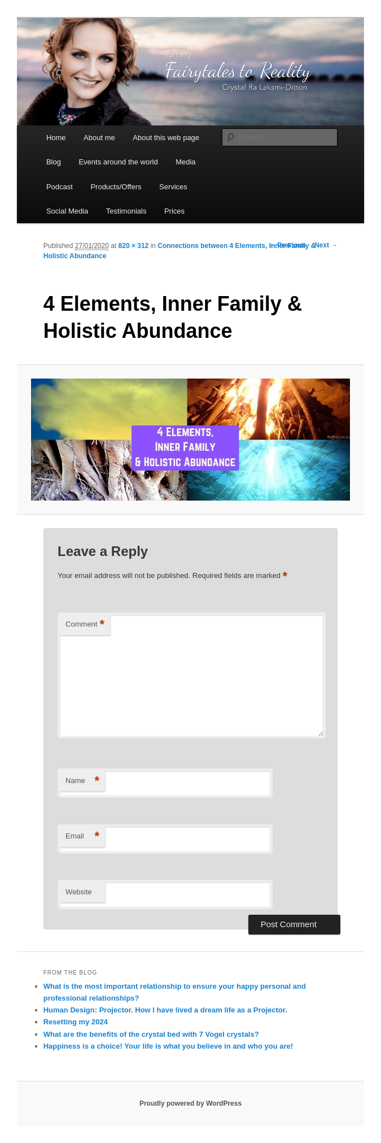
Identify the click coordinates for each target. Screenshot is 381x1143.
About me (99, 137)
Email (82, 836)
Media (185, 162)
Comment (84, 624)
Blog (53, 162)
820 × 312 (134, 246)
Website (78, 892)
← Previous (287, 245)
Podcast (59, 186)
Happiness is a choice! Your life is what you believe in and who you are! (168, 1046)
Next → (326, 245)
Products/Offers (115, 186)
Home (56, 137)
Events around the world (117, 162)
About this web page (166, 137)
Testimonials (126, 211)
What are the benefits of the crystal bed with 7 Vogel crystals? (151, 1034)
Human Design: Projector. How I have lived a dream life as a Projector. (165, 1010)
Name (82, 781)
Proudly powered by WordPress (190, 1103)
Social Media (67, 211)
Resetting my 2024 (75, 1022)
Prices (174, 211)
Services (173, 186)
